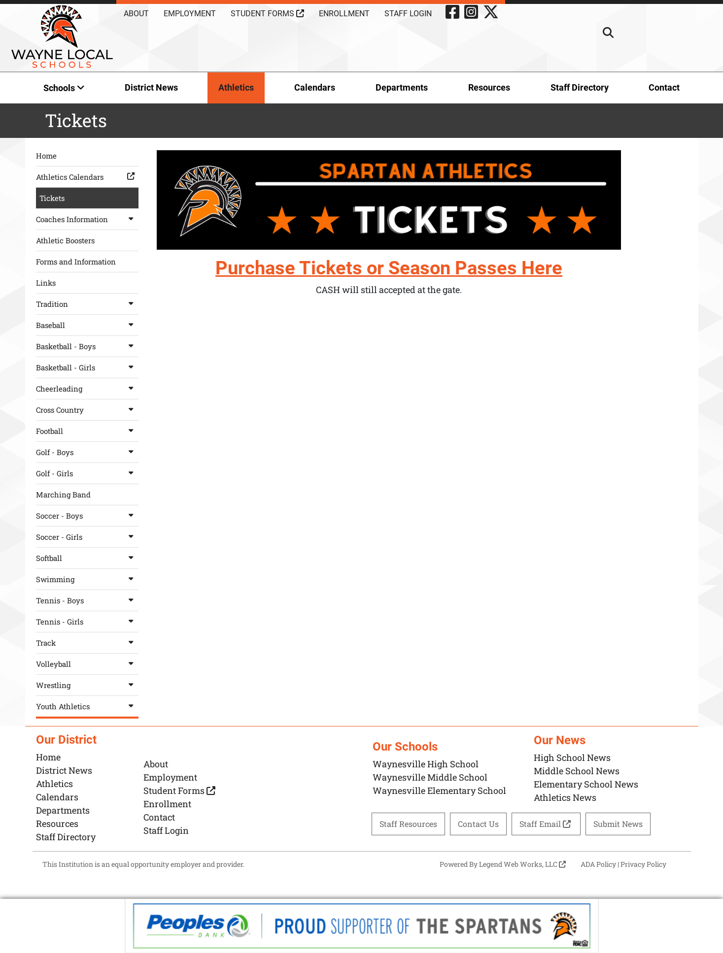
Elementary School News (586, 784)
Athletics (236, 87)
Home (46, 156)
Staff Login (408, 13)
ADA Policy (598, 864)
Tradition (87, 304)
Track (87, 643)
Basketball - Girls (87, 367)
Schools (64, 88)
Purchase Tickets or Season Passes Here (388, 268)
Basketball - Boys (87, 346)
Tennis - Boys (87, 600)
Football (87, 431)
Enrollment (344, 13)
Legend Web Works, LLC (522, 864)
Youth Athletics (87, 706)
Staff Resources (408, 824)
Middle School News (577, 771)
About (136, 13)
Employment (190, 13)
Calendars (314, 87)
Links (46, 283)
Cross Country (87, 410)
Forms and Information (76, 261)
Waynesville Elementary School (439, 790)
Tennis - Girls (87, 621)
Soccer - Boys (87, 516)
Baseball (87, 325)
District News (151, 87)
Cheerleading (87, 389)
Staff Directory (580, 87)
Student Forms (267, 13)
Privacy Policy (643, 864)
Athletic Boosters (65, 240)
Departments (402, 87)
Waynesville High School (426, 764)
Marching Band (63, 494)
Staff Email (546, 824)
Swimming (87, 579)
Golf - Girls (87, 473)
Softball (87, 558)
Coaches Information (87, 219)
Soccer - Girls (87, 537)
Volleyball (87, 664)
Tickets (52, 198)
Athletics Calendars (87, 177)
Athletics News (565, 797)
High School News (572, 757)
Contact (664, 87)
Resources (489, 87)
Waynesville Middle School (430, 777)
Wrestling (87, 685)
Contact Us (478, 824)
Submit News (618, 824)
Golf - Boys (87, 452)
